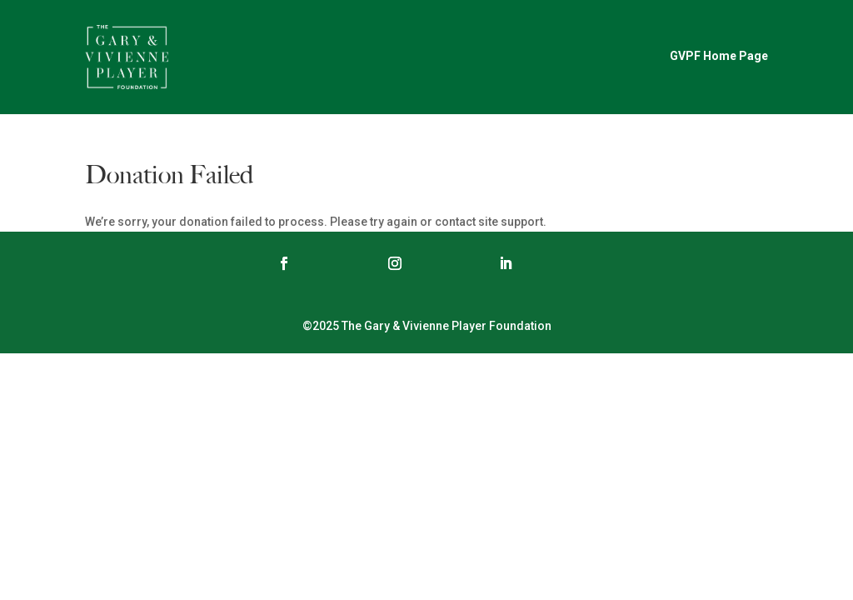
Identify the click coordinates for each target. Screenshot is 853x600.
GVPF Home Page (719, 55)
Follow (332, 262)
